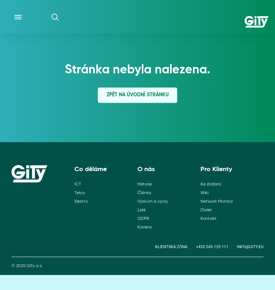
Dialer (206, 210)
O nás (146, 169)
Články (144, 193)
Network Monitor (217, 201)
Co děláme (90, 169)
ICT (77, 184)
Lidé (142, 210)
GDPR (143, 219)
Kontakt (209, 219)
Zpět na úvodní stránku (138, 94)
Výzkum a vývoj (153, 201)
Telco (79, 193)
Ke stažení (211, 184)
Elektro (81, 201)
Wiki (204, 193)
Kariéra (145, 227)
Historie (145, 184)
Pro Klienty (216, 169)
